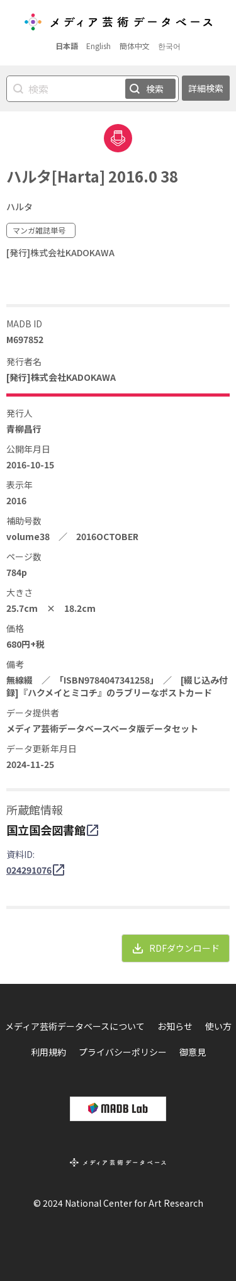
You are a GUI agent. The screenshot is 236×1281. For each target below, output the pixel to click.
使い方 (218, 1026)
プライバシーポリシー (123, 1052)
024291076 (29, 870)
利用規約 (48, 1052)
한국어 (169, 45)
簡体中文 (135, 45)
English (98, 45)
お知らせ (175, 1026)
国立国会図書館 (46, 829)
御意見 (192, 1052)
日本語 (66, 45)
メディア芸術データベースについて (75, 1026)
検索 (155, 88)
